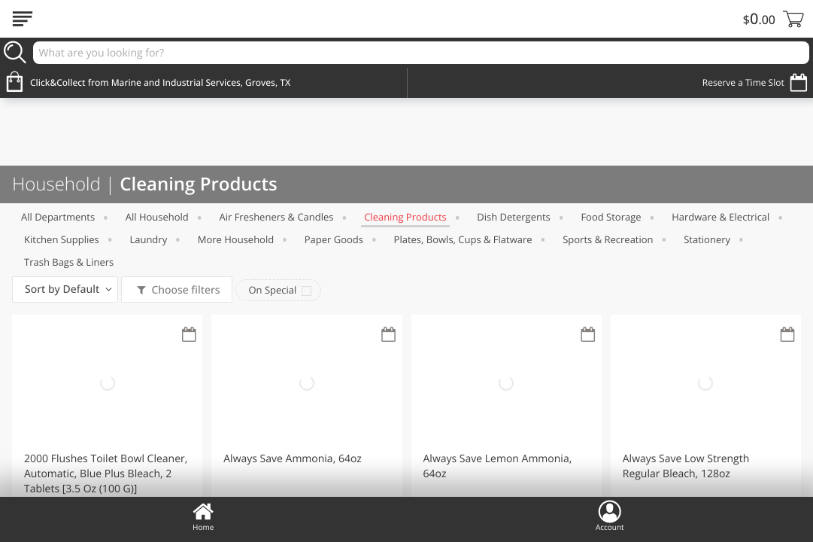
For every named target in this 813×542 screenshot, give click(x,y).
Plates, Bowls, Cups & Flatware (463, 239)
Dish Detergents (513, 217)
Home (203, 516)
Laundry (148, 239)
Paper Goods (334, 239)
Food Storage (611, 217)
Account (610, 516)
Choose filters (184, 290)
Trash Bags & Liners (69, 262)
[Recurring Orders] (189, 335)
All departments (58, 217)
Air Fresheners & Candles (276, 217)
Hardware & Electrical (720, 217)
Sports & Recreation (608, 239)
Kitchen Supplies (61, 239)
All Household (157, 217)
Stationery (707, 239)
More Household (236, 239)
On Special (272, 290)
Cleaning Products (405, 217)
